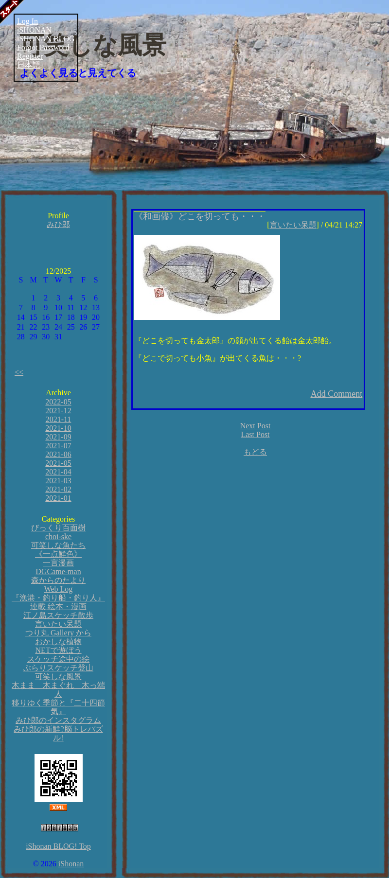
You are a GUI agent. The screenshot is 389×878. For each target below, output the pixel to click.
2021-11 (58, 419)
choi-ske (58, 536)
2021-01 (58, 498)
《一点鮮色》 (58, 554)
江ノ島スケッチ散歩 (58, 615)
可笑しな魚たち (58, 545)
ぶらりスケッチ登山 (58, 668)
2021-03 (58, 480)
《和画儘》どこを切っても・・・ (199, 216)
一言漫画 (58, 563)
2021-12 (58, 410)
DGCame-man (58, 571)
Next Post (255, 425)
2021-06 (58, 454)
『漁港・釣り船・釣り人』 (58, 598)
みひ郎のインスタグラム (58, 720)
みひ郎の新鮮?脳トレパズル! (58, 733)
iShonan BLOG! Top (58, 846)
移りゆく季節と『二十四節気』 (58, 707)
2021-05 (58, 463)
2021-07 (58, 445)
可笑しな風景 (92, 45)
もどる (255, 452)
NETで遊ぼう (58, 650)
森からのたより (58, 580)
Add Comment (337, 394)
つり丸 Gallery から (58, 633)
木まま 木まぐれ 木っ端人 (58, 689)
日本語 (28, 65)
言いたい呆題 (58, 624)
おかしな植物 (58, 641)
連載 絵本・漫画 (58, 606)
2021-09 (58, 437)
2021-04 (58, 472)
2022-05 (58, 402)
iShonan (71, 864)
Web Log (58, 589)
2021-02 (58, 489)
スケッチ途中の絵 (58, 659)
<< (19, 372)
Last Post (255, 434)
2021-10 (58, 428)
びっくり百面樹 (58, 528)
